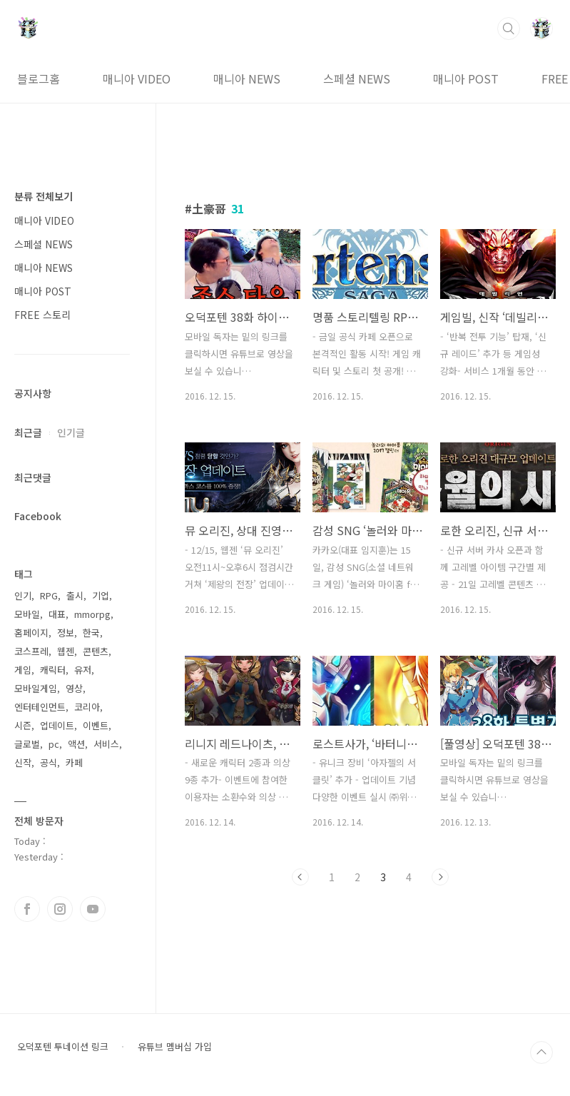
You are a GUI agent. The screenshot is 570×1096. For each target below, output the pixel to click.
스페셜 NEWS (356, 78)
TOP (541, 1052)
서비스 (106, 744)
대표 (57, 614)
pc (54, 744)
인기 (22, 595)
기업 (100, 595)
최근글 (28, 432)
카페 (74, 762)
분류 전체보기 (43, 196)
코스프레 (31, 651)
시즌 (22, 725)
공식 (48, 762)
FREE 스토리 (42, 315)
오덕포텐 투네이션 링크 (62, 1046)
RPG (49, 595)
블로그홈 (38, 78)
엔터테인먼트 (40, 707)
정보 (65, 632)
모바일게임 (35, 688)
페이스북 (27, 909)
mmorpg (92, 614)
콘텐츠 (95, 651)
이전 (300, 877)
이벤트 (95, 725)
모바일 (27, 614)
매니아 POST (466, 78)
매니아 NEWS (246, 78)
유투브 (93, 909)
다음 (440, 877)
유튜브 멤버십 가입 (175, 1046)
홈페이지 (31, 632)
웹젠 (65, 651)
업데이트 (57, 725)
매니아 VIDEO (137, 78)
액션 (76, 744)
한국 (91, 632)
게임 (22, 669)
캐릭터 (53, 669)
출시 (74, 595)
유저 (82, 669)
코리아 (87, 707)
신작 (22, 762)
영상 (74, 688)
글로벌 (27, 744)
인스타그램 (60, 909)
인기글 (71, 432)
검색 (508, 28)
